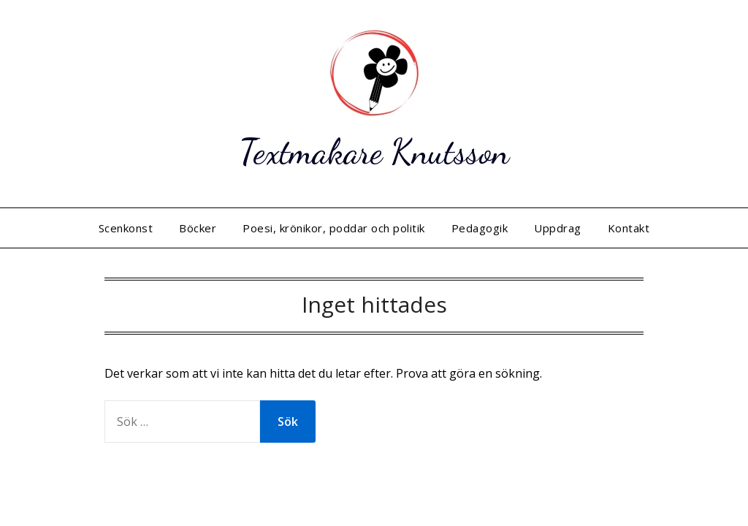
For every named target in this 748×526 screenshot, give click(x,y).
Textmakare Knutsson (374, 151)
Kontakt (629, 228)
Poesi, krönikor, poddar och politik (334, 228)
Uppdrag (557, 228)
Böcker (197, 228)
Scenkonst (126, 228)
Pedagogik (479, 228)
